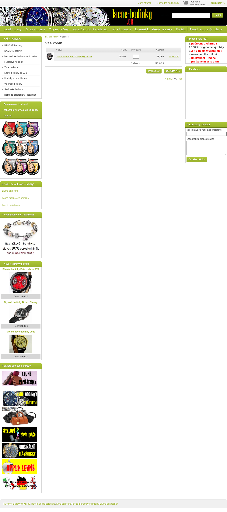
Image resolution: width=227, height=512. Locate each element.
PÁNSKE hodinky (13, 45)
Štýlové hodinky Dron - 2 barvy (20, 302)
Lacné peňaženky (11, 205)
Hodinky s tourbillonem (15, 78)
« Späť (168, 78)
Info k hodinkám (121, 29)
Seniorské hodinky (13, 89)
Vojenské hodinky (13, 84)
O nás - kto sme (35, 29)
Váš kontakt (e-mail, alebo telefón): (204, 130)
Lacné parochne (10, 191)
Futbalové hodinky (13, 62)
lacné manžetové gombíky (86, 504)
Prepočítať (154, 71)
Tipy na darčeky (58, 29)
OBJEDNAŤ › (218, 3)
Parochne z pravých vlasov (206, 29)
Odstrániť (174, 56)
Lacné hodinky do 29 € (15, 73)
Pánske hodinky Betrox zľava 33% (20, 269)
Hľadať (217, 15)
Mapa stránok (145, 3)
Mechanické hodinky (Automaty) (20, 56)
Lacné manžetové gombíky (15, 198)
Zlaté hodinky (11, 67)
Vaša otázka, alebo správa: (200, 139)
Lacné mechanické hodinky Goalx (74, 56)
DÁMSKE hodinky (13, 51)
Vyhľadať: (165, 15)
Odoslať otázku (196, 159)
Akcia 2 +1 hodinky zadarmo (90, 29)
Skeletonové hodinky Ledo (20, 331)
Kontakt (181, 29)
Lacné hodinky (12, 29)
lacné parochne (63, 504)
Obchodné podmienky (168, 3)
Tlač (179, 78)
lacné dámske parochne (43, 504)
